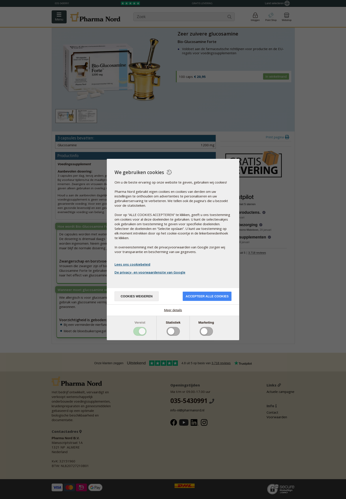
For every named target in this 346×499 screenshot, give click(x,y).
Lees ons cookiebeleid (132, 264)
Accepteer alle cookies (207, 296)
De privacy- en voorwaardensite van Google (150, 272)
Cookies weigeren (137, 296)
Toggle (140, 331)
